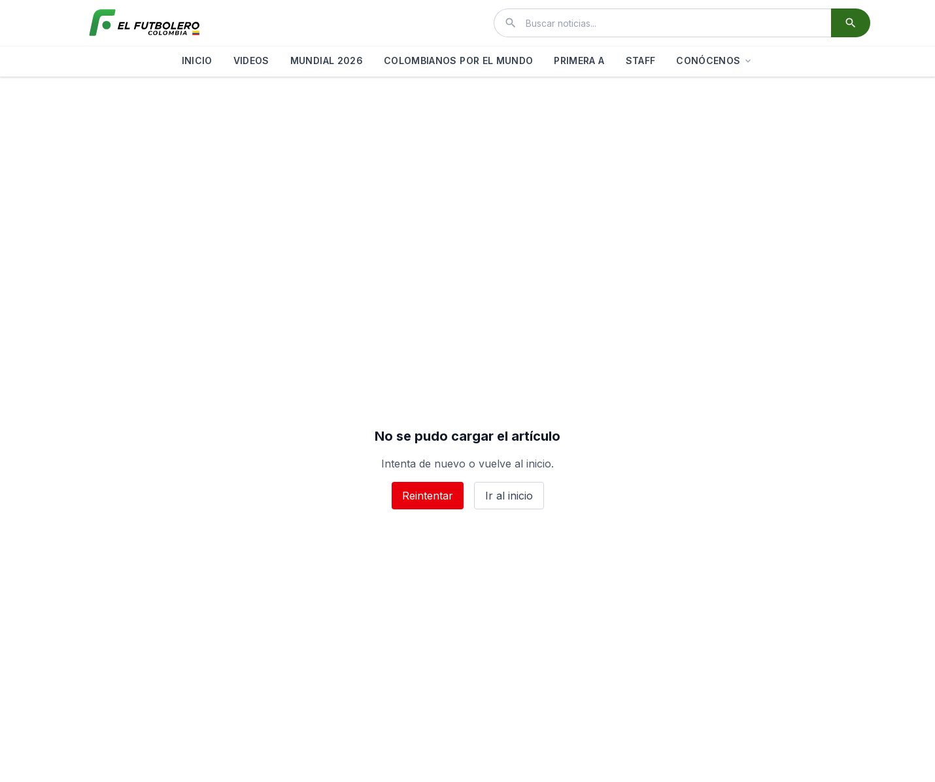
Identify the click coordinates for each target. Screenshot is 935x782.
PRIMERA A (579, 60)
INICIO (197, 60)
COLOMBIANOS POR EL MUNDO (458, 60)
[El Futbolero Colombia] (144, 23)
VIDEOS (251, 60)
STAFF (641, 60)
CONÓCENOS (714, 60)
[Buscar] (850, 22)
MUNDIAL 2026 (326, 60)
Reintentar (427, 495)
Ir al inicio (509, 495)
